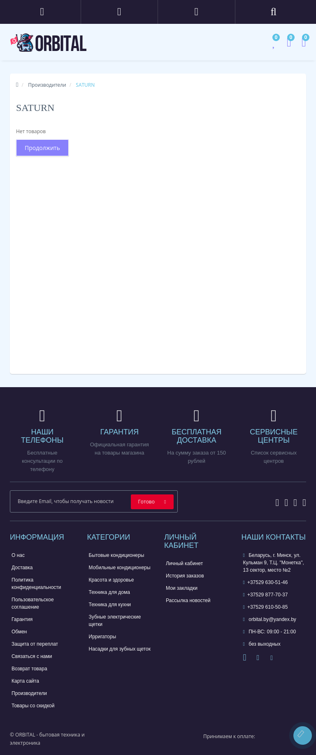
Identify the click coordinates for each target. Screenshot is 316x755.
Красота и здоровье (111, 580)
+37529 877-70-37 (265, 595)
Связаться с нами (32, 656)
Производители (47, 84)
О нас (18, 555)
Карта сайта (25, 681)
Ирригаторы (102, 637)
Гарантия (22, 619)
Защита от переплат (35, 644)
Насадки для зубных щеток (120, 649)
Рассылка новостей (188, 600)
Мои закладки (182, 588)
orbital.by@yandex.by (269, 619)
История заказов (185, 576)
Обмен (19, 632)
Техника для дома (109, 592)
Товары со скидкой (33, 706)
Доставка (22, 567)
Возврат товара (29, 669)
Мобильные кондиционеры (120, 567)
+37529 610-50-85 (265, 607)
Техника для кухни (110, 604)
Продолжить (42, 148)
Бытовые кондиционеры (116, 555)
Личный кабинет (184, 563)
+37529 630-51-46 (265, 582)
